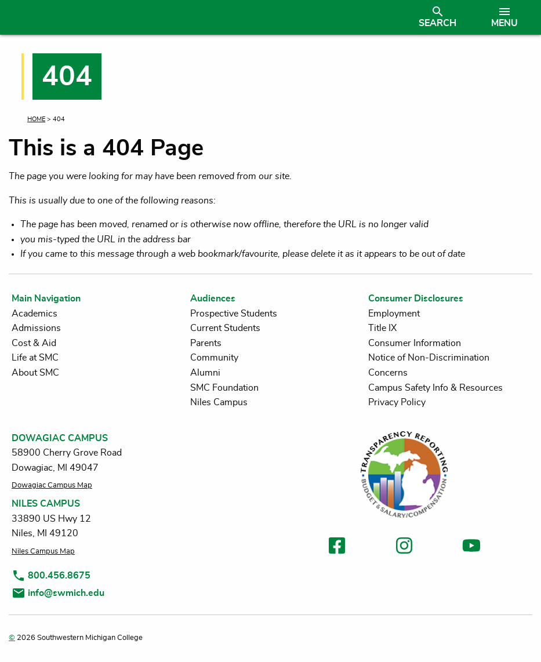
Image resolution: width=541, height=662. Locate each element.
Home (36, 119)
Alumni (205, 372)
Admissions (36, 328)
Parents (206, 343)
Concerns (388, 372)
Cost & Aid (34, 343)
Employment (394, 313)
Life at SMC (35, 357)
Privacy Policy (397, 402)
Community (214, 357)
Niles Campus (219, 402)
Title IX (382, 328)
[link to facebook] (337, 547)
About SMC (35, 372)
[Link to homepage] (206, 17)
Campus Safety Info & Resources (435, 387)
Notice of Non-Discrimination (428, 357)
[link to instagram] (404, 547)
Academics (34, 313)
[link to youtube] (471, 547)
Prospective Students (233, 313)
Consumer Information (414, 343)
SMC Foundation (224, 387)
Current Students (225, 328)
